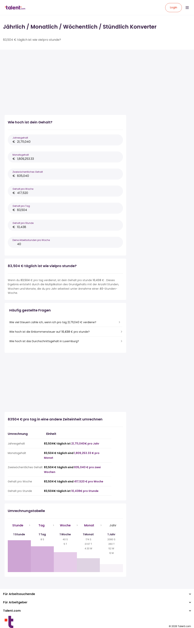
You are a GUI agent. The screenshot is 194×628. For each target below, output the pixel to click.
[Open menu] (187, 7)
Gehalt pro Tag (21, 206)
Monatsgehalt (21, 154)
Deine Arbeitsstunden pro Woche (31, 240)
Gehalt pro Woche (23, 189)
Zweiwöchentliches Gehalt (28, 171)
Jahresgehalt (20, 137)
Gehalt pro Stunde (23, 223)
